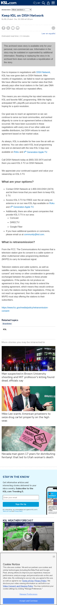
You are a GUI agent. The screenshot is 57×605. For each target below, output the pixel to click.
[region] (28, 579)
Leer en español (48, 34)
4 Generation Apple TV (35, 152)
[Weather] (36, 2)
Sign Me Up (20, 504)
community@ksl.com (34, 234)
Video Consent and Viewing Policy (18, 586)
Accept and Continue (28, 601)
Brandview (6, 10)
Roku (16, 152)
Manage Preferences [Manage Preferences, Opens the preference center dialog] (28, 594)
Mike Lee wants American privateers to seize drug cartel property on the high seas (26, 417)
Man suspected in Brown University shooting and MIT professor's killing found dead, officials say (28, 377)
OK (54, 556)
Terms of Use (7, 511)
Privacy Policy (18, 511)
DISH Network (43, 72)
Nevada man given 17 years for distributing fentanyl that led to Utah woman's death (28, 455)
